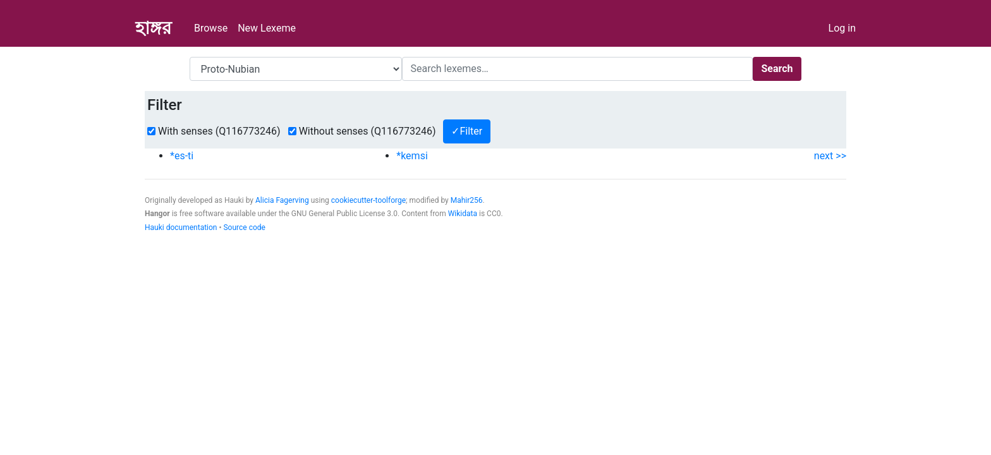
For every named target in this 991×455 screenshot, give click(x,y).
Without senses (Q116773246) (367, 131)
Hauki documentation (181, 227)
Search (777, 69)
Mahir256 (467, 200)
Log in (842, 28)
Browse (211, 28)
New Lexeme (267, 28)
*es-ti (181, 156)
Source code (244, 227)
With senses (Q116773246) (219, 131)
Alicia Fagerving (282, 200)
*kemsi (412, 156)
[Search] (577, 69)
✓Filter (466, 131)
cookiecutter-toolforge (368, 200)
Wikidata (462, 213)
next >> (830, 156)
